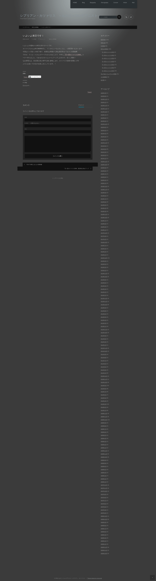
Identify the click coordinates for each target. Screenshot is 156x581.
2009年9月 (103, 422)
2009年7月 (103, 428)
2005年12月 (104, 546)
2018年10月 (104, 217)
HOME (66, 2)
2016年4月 (103, 248)
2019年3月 (103, 210)
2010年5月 (103, 397)
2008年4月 (103, 472)
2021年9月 (103, 145)
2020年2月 (103, 179)
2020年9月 (103, 167)
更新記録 (103, 42)
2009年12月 (104, 413)
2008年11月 (104, 453)
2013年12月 (104, 297)
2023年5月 (103, 120)
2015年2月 (103, 269)
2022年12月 (104, 123)
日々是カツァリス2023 (108, 51)
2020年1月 (103, 182)
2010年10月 (104, 381)
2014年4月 (103, 285)
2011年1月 (103, 372)
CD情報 (103, 45)
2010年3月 (103, 403)
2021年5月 (103, 148)
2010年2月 (103, 406)
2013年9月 (103, 307)
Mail (132, 2)
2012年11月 (104, 329)
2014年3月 (103, 288)
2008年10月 (104, 456)
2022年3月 (103, 136)
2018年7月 (103, 220)
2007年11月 (104, 487)
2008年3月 (103, 475)
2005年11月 (104, 549)
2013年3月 (103, 322)
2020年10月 (104, 164)
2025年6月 (103, 95)
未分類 (102, 79)
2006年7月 (103, 528)
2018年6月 (103, 223)
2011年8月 (103, 357)
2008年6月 (103, 465)
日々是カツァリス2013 (108, 67)
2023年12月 (104, 105)
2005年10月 (104, 553)
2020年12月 (104, 161)
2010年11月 (104, 378)
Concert (112, 2)
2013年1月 (103, 325)
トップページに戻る (58, 171)
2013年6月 (103, 313)
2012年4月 (103, 341)
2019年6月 (103, 201)
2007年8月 (103, 497)
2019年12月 (104, 185)
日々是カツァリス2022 (108, 54)
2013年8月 (103, 310)
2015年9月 (103, 260)
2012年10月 (104, 332)
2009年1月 (103, 447)
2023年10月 (104, 111)
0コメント (42, 38)
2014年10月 (104, 276)
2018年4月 (103, 226)
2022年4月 (103, 133)
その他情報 (104, 76)
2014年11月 (104, 273)
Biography (87, 2)
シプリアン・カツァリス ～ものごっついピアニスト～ (60, 14)
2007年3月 (103, 509)
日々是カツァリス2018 (108, 60)
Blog (76, 2)
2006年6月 (103, 531)
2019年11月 (104, 189)
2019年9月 (103, 192)
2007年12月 (104, 484)
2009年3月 (103, 441)
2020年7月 (103, 173)
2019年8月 (103, 195)
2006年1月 (103, 543)
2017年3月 (103, 235)
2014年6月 (103, 282)
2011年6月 (103, 363)
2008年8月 (103, 462)
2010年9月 (103, 384)
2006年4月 (103, 534)
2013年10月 (104, 304)
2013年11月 (104, 301)
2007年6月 (103, 503)
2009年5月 (103, 434)
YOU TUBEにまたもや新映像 (34, 163)
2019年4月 (103, 207)
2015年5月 (103, 263)
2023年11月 (104, 108)
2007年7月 (103, 500)
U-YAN (34, 38)
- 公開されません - (32, 122)
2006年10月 (104, 518)
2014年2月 (103, 291)
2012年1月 (103, 344)
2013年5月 (103, 316)
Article (123, 2)
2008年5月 (103, 469)
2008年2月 (103, 478)
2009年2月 (103, 444)
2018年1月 (103, 229)
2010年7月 (103, 391)
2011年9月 (103, 353)
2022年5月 (103, 129)
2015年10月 (104, 257)
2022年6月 (103, 126)
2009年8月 (103, 425)
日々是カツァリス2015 (108, 64)
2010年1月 (103, 409)
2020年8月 (103, 170)
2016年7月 (103, 245)
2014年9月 (103, 279)
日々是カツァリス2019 (108, 57)
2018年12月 (104, 213)
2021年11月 (104, 142)
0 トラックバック (83, 104)
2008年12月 (104, 450)
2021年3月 (103, 151)
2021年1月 (103, 157)
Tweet (26, 76)
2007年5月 (103, 506)
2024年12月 (104, 98)
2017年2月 (103, 238)
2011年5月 (103, 366)
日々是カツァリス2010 (108, 70)
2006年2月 (103, 540)
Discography (99, 2)
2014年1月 (103, 294)
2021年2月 (103, 154)
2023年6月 (103, 117)
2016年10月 (104, 241)
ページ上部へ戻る (152, 577)
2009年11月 (104, 416)
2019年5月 (103, 204)
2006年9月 (103, 521)
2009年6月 (103, 431)
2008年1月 (103, 481)
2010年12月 (104, 375)
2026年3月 (103, 92)
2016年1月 (103, 254)
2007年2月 (103, 512)
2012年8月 (103, 338)
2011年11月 (104, 347)
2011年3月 (103, 369)
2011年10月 (104, 350)
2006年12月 (104, 515)
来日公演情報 (52, 38)
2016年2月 (103, 251)
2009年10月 (104, 419)
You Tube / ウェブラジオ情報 (108, 73)
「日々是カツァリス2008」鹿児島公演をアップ (76, 163)
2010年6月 (103, 394)
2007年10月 (104, 490)
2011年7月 (103, 360)
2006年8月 (103, 524)
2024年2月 (103, 101)
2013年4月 (103, 319)
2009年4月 (103, 437)
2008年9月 (103, 459)
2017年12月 (104, 232)
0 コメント (66, 104)
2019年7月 (103, 198)
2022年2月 (103, 139)
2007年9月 (103, 493)
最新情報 (103, 39)
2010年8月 (103, 388)
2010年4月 (103, 400)
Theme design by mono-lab (94, 577)
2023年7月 (103, 114)
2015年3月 (103, 266)
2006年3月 (103, 537)
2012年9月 (103, 335)
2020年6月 (103, 176)
